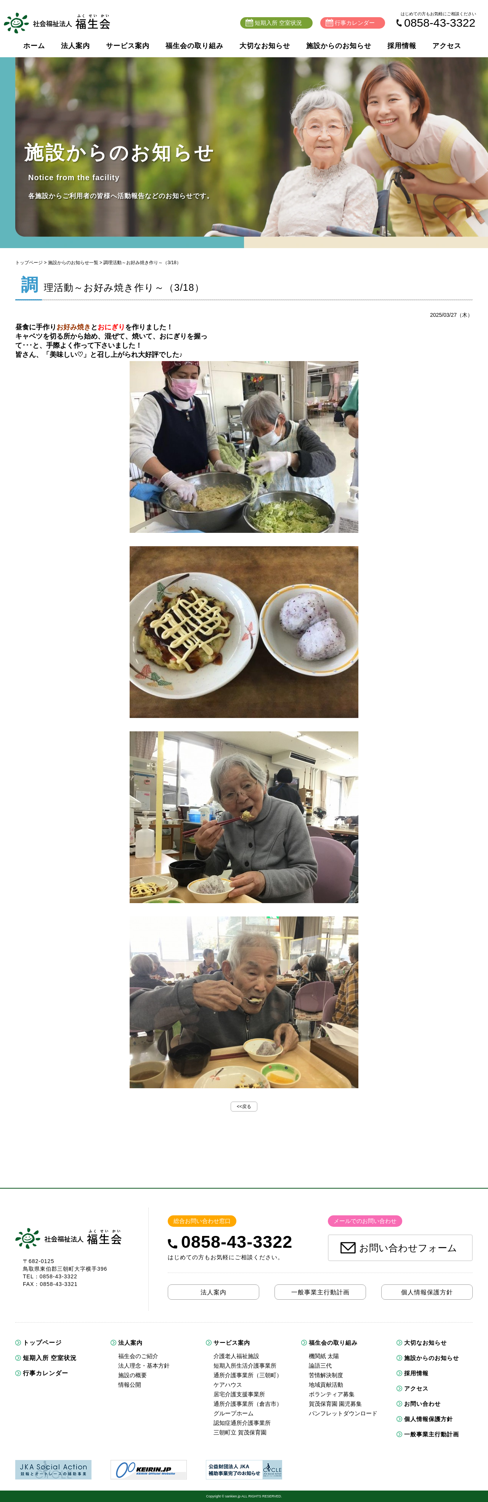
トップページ (29, 262)
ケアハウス (228, 1384)
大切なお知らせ (264, 46)
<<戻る (244, 1106)
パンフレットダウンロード (343, 1413)
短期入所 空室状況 (50, 1358)
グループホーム (234, 1413)
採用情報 (401, 46)
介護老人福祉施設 (236, 1356)
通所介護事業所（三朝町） (248, 1375)
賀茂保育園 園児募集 (335, 1403)
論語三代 (320, 1365)
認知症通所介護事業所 (242, 1423)
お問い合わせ (422, 1403)
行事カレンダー (45, 1373)
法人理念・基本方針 (144, 1365)
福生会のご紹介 (138, 1356)
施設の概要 (132, 1375)
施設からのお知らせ (338, 46)
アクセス (446, 46)
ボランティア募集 (332, 1394)
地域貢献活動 (326, 1384)
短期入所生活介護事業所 (245, 1365)
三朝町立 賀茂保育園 (240, 1432)
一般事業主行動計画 (431, 1434)
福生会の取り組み (194, 46)
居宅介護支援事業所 (239, 1394)
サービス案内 (127, 46)
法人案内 (75, 46)
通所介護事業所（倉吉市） (248, 1403)
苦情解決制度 (326, 1375)
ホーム (34, 46)
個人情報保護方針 (428, 1419)
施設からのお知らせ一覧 (73, 262)
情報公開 (129, 1384)
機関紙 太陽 (324, 1356)
